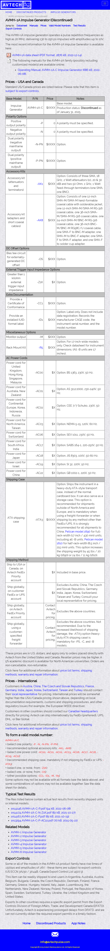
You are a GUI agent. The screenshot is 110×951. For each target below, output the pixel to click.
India (21, 690)
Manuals (33, 25)
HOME (8, 12)
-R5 (41, 347)
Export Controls (14, 28)
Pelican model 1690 (77, 531)
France (89, 686)
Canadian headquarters (83, 711)
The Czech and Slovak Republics (63, 686)
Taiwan (63, 690)
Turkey (78, 690)
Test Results (79, 25)
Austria (27, 686)
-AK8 (40, 220)
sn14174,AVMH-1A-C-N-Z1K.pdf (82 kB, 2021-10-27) (43, 812)
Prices (43, 25)
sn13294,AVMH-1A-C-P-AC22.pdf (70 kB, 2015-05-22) (44, 820)
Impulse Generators (63, 12)
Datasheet (22, 25)
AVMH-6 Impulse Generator (29, 852)
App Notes (78, 923)
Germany (11, 690)
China (37, 686)
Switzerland (50, 690)
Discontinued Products (31, 12)
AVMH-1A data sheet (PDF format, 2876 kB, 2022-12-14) (47, 55)
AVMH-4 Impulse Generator (29, 844)
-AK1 (40, 184)
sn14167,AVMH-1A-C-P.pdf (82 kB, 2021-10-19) (40, 816)
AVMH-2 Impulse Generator (28, 836)
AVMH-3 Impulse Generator (28, 840)
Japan (29, 690)
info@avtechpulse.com (55, 942)
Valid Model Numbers (60, 25)
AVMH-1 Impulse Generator (28, 832)
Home (26, 923)
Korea (37, 690)
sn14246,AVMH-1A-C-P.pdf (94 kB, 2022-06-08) (41, 808)
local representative (24, 694)
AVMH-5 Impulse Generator (28, 848)
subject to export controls (22, 91)
